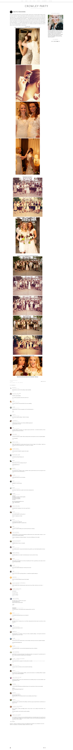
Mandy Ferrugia (15, 552)
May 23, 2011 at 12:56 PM (16, 494)
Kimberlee (14, 631)
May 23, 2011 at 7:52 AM (15, 388)
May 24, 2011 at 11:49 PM (16, 632)
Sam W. (13, 511)
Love (18, 382)
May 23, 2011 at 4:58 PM (15, 559)
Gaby (13, 526)
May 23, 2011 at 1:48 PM (15, 520)
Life (16, 382)
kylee (13, 519)
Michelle (14, 387)
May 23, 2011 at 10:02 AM (16, 435)
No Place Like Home (16, 393)
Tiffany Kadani (15, 448)
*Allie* (13, 565)
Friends (13, 382)
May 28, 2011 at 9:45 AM (15, 707)
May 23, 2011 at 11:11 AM (16, 455)
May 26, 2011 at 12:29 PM (16, 700)
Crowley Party (36, 6)
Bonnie (13, 493)
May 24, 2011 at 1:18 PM (15, 599)
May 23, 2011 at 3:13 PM (15, 527)
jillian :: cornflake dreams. (18, 658)
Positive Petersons (16, 540)
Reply (13, 398)
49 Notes (11, 381)
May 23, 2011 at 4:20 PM (15, 553)
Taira (27, 18)
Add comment (12, 721)
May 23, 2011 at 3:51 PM (15, 533)
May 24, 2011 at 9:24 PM (15, 626)
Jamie (13, 401)
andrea (14, 468)
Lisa (13, 427)
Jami (13, 625)
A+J (13, 664)
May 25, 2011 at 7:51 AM (15, 665)
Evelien (14, 692)
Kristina (14, 684)
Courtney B (14, 420)
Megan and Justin (16, 454)
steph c (14, 670)
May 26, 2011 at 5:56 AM (15, 678)
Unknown (14, 577)
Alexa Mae (14, 434)
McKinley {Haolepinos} (17, 706)
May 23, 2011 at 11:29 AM (16, 461)
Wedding (21, 382)
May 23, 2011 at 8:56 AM (15, 421)
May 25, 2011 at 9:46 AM (15, 671)
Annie (13, 460)
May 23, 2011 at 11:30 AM (16, 469)
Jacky (13, 618)
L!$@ (13, 571)
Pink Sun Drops (15, 532)
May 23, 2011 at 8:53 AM (15, 415)
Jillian (13, 475)
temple (18, 22)
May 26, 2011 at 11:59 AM (16, 693)
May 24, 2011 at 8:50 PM (15, 619)
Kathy (13, 558)
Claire (13, 638)
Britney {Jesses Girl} (16, 588)
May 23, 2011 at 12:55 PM (16, 488)
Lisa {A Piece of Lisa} (16, 677)
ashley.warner (15, 598)
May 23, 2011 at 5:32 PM (15, 566)
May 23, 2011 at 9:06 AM (15, 428)
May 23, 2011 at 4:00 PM (15, 547)
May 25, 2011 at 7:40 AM (15, 659)
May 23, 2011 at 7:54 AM (15, 394)
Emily (13, 546)
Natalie (13, 699)
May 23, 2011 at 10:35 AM (16, 449)
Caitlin (13, 414)
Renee (13, 487)
